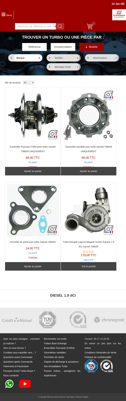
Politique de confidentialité (98, 357)
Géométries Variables (55, 352)
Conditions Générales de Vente (100, 352)
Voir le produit (89, 266)
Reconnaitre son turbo (55, 339)
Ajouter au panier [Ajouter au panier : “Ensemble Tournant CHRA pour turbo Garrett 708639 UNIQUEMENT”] (33, 171)
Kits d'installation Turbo (56, 366)
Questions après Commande (17, 361)
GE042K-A (89, 128)
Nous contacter (11, 375)
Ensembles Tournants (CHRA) (59, 348)
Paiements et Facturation (16, 366)
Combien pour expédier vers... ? (19, 352)
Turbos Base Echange (55, 343)
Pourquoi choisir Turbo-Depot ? (19, 371)
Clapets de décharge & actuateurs (61, 361)
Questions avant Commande (17, 357)
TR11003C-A (89, 225)
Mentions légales (82, 397)
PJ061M (33, 221)
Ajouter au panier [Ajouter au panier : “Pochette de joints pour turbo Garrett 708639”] (33, 266)
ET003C (33, 128)
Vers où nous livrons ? (14, 348)
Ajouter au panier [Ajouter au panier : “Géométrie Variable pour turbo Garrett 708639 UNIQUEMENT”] (88, 171)
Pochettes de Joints (54, 357)
